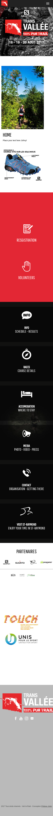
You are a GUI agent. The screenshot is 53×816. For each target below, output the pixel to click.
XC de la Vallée (10, 3)
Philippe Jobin (46, 806)
